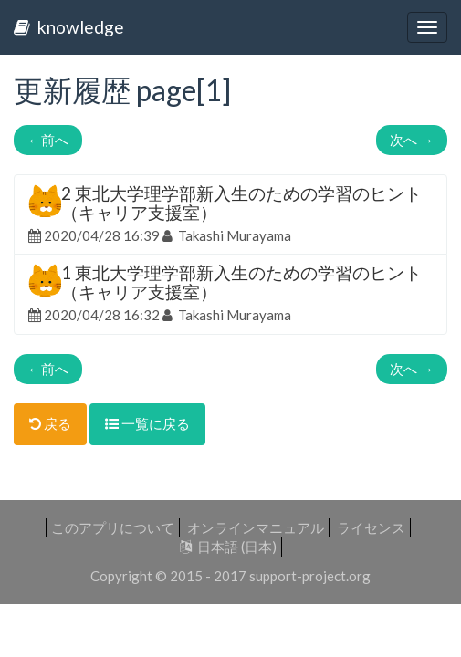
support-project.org (310, 576)
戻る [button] (50, 423)
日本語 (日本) (228, 546)
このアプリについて (112, 527)
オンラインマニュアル (255, 527)
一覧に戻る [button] (147, 423)
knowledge (69, 26)
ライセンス (371, 527)
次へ (412, 139)
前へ (47, 139)
